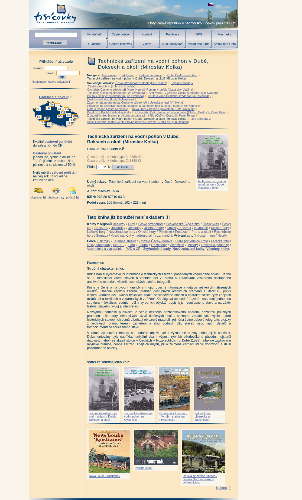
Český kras (211, 224)
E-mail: (39, 68)
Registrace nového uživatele (50, 81)
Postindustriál (143, 467)
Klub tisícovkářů (172, 43)
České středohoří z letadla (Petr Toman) (141, 83)
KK (58, 105)
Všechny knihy (217, 249)
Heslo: (51, 73)
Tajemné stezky (124, 241)
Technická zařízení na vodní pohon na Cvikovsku (138, 416)
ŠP (47, 118)
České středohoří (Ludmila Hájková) (110, 99)
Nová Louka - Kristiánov (104, 476)
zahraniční (164, 235)
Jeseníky (134, 228)
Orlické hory (147, 232)
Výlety (146, 43)
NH (49, 124)
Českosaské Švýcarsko (183, 224)
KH (39, 108)
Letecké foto (220, 241)
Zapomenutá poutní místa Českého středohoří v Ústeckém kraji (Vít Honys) (135, 102)
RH (66, 109)
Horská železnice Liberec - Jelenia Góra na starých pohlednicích (200, 479)
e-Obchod (94, 43)
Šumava (102, 235)
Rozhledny (159, 245)
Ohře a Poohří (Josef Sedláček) (107, 109)
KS (63, 112)
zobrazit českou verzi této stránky (210, 4)
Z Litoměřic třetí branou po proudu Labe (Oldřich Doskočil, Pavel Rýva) (180, 112)
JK (48, 108)
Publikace (172, 34)
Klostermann (206, 235)
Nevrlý (222, 235)
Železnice (177, 245)
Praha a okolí (201, 232)
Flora (131, 245)
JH (51, 104)
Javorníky (118, 228)
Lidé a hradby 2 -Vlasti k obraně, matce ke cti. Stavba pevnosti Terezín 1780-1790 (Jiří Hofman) (150, 120)
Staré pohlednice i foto (191, 241)
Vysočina (117, 235)
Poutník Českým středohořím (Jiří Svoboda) (115, 96)
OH (60, 108)
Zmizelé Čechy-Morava (155, 241)
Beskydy (119, 224)
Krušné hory (220, 228)
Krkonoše (201, 228)
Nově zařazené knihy (188, 249)
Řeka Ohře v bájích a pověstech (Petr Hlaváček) (163, 109)
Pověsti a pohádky (215, 245)
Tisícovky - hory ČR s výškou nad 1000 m (133, 14)
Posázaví (181, 232)
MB (75, 116)
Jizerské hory (154, 228)
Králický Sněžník (179, 228)
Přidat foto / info (199, 43)
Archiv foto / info (225, 43)
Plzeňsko (165, 232)
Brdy (131, 224)
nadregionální (144, 235)
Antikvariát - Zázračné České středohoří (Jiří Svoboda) (184, 92)
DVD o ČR (133, 249)
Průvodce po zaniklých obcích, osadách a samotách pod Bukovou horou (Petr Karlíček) (143, 105)
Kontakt (146, 34)
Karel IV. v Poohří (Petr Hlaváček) (109, 112)
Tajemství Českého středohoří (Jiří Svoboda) (116, 92)
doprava (36, 197)
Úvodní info (95, 34)
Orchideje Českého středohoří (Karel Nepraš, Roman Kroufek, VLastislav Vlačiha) (140, 89)
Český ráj (101, 228)
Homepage (109, 75)
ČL (39, 116)
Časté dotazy (120, 34)
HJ (68, 115)
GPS (198, 34)
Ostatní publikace (150, 75)
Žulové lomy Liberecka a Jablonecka (202, 416)
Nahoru (221, 488)
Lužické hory (96, 232)
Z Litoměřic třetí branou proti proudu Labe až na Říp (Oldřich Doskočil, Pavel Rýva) (141, 115)
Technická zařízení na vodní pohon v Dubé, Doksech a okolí (212, 184)
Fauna (143, 245)
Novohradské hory (122, 232)
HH (72, 119)
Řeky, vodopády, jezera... (105, 245)
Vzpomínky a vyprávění (104, 249)
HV (60, 116)
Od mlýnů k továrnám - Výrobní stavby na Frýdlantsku (173, 416)
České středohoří (150, 224)
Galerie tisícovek (120, 43)
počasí (70, 197)
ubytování (54, 197)
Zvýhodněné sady (157, 249)
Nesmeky (224, 34)
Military (192, 245)
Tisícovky (103, 241)
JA (69, 123)
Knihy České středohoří (182, 75)
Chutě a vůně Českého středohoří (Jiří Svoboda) (179, 96)
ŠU (43, 122)
